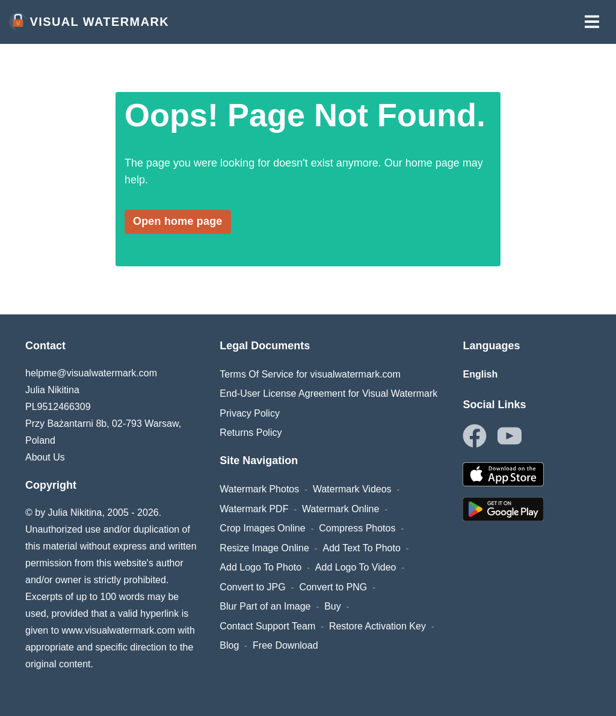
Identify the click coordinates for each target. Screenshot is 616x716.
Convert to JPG (252, 587)
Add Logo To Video (355, 567)
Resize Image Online (264, 548)
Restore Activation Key (377, 626)
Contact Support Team (267, 626)
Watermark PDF (254, 509)
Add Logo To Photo (260, 567)
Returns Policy (251, 432)
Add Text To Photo (362, 548)
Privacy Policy (250, 413)
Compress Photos (357, 528)
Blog (229, 645)
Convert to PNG (333, 587)
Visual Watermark (89, 22)
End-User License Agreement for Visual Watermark (328, 393)
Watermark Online (340, 509)
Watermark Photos (259, 489)
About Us (45, 457)
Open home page (178, 221)
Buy (332, 606)
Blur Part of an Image (265, 606)
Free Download (285, 645)
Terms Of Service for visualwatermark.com (310, 374)
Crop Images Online (262, 528)
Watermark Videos (352, 489)
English (480, 374)
